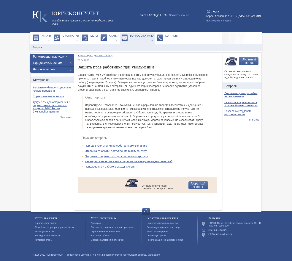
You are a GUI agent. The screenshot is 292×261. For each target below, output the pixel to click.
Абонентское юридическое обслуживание (112, 227)
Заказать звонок (179, 15)
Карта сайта (153, 255)
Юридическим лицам (47, 63)
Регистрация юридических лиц (162, 223)
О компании (70, 35)
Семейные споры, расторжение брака (54, 227)
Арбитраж (96, 223)
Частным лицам (44, 69)
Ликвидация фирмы (157, 235)
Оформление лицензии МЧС (106, 231)
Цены (94, 35)
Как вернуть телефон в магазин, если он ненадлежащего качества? (128, 161)
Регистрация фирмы (157, 231)
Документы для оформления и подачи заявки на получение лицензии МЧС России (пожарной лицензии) (51, 107)
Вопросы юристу (142, 35)
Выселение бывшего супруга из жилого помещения (52, 89)
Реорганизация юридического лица (165, 240)
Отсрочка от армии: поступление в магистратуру (116, 156)
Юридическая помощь (46, 223)
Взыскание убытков (101, 235)
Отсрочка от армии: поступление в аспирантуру (116, 150)
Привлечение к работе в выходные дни (110, 166)
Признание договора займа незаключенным (240, 95)
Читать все (66, 117)
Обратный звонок (198, 185)
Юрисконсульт (85, 55)
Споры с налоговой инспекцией (107, 240)
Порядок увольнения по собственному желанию (116, 145)
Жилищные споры (44, 231)
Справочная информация (48, 96)
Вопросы (37, 47)
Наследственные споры (47, 235)
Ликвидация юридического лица (163, 227)
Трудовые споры (43, 240)
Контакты (171, 35)
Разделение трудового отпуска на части (237, 113)
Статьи (114, 35)
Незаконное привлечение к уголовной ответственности (241, 104)
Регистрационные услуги (50, 56)
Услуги (46, 35)
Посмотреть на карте (218, 20)
